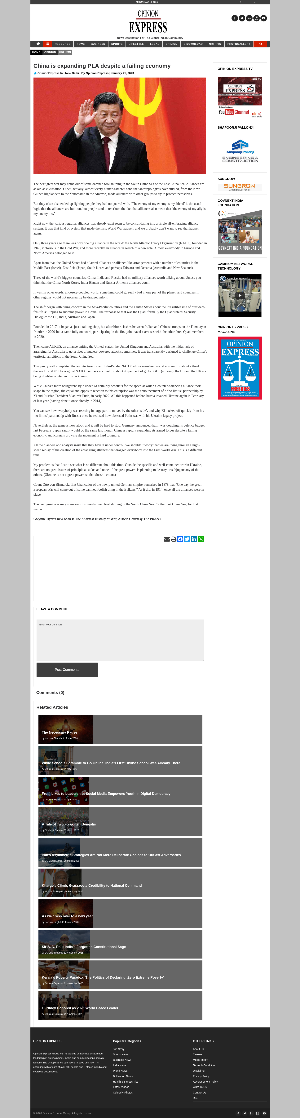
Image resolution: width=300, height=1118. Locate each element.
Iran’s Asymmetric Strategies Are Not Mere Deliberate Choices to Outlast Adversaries (111, 855)
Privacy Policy (201, 1076)
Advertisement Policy (205, 1081)
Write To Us (200, 1087)
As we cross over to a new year (67, 916)
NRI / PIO (215, 43)
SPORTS (117, 43)
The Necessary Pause (59, 732)
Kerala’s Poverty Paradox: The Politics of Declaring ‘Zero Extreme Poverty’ (103, 977)
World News (120, 1070)
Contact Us (199, 1092)
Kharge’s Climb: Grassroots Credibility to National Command (92, 886)
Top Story (118, 1049)
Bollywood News (123, 1076)
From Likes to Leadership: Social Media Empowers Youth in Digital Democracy (106, 794)
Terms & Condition (204, 1065)
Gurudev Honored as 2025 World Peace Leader (80, 1008)
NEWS (81, 43)
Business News (122, 1059)
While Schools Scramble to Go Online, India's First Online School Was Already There (111, 763)
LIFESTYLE (136, 43)
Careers (197, 1054)
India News (119, 1065)
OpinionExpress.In (48, 73)
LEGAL (154, 43)
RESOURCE (63, 43)
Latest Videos (121, 1087)
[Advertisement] (120, 574)
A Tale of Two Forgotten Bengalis (69, 824)
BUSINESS (98, 43)
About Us (198, 1049)
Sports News (120, 1054)
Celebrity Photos (123, 1092)
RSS (195, 1097)
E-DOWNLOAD (193, 43)
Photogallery (238, 43)
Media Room (200, 1059)
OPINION (171, 43)
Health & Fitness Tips (125, 1081)
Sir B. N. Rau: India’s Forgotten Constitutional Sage (84, 947)
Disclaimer (199, 1070)
